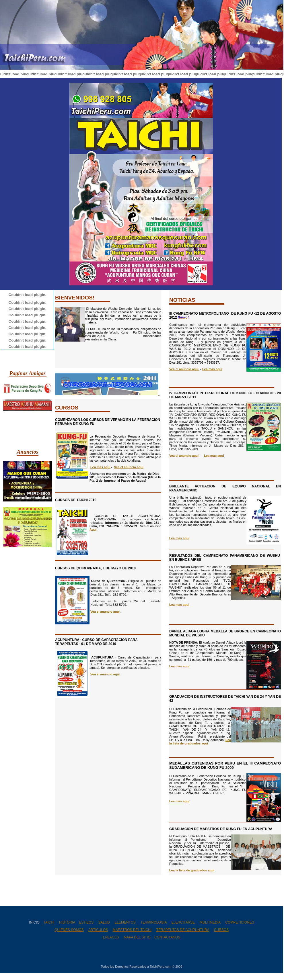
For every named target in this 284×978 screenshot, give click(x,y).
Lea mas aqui (212, 369)
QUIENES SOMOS (69, 930)
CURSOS (221, 930)
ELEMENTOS (125, 922)
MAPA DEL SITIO (137, 937)
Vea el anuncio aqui (105, 611)
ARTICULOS (98, 930)
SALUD (104, 922)
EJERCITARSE (183, 922)
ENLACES (111, 937)
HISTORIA (67, 922)
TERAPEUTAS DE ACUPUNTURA (182, 930)
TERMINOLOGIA (154, 922)
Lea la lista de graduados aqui (200, 741)
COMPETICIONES (239, 922)
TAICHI (48, 922)
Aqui (93, 529)
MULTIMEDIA (210, 922)
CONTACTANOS (167, 937)
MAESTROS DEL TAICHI (132, 930)
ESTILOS (86, 922)
